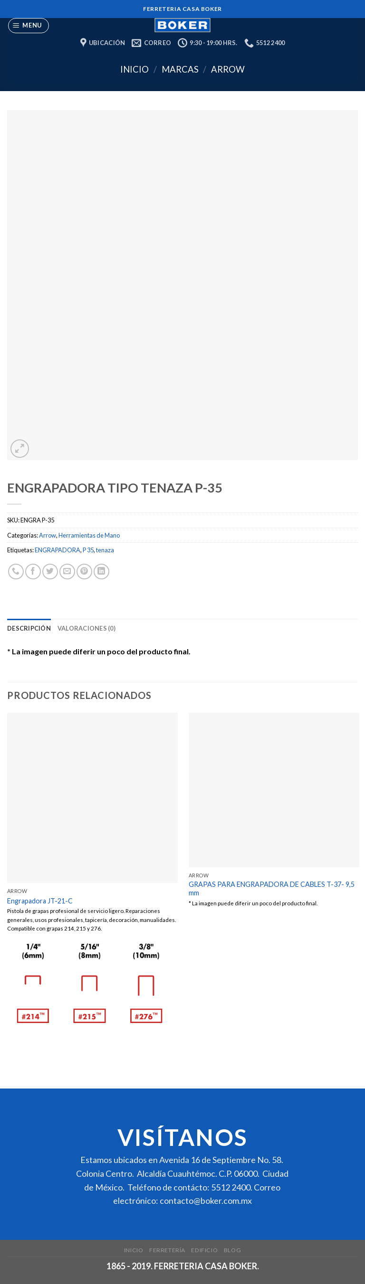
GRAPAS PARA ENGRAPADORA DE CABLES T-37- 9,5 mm (272, 888)
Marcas (180, 69)
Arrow (228, 69)
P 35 (88, 550)
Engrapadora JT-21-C (40, 901)
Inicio (134, 69)
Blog (232, 1250)
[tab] (29, 628)
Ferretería (167, 1250)
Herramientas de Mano (89, 535)
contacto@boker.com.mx (206, 1200)
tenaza (105, 550)
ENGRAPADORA (57, 550)
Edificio (204, 1250)
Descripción (29, 628)
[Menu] (28, 25)
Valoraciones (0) (86, 628)
